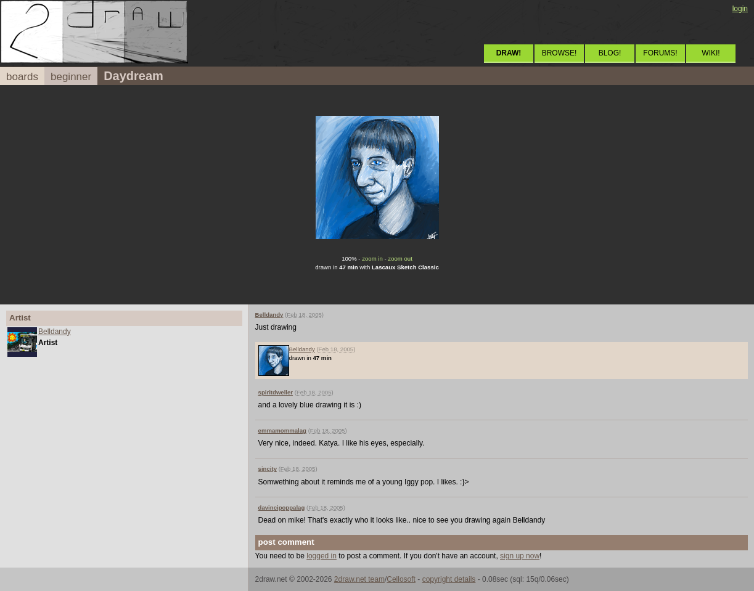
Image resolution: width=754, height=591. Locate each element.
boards (22, 77)
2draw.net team (359, 579)
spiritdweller (275, 392)
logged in (321, 556)
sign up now (519, 556)
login (740, 8)
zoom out (400, 258)
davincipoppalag (281, 507)
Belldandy (54, 331)
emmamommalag (282, 430)
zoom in (372, 258)
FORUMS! (660, 53)
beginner (71, 77)
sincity (267, 468)
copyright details (449, 579)
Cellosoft (401, 579)
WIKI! (710, 53)
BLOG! (610, 53)
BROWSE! (559, 53)
